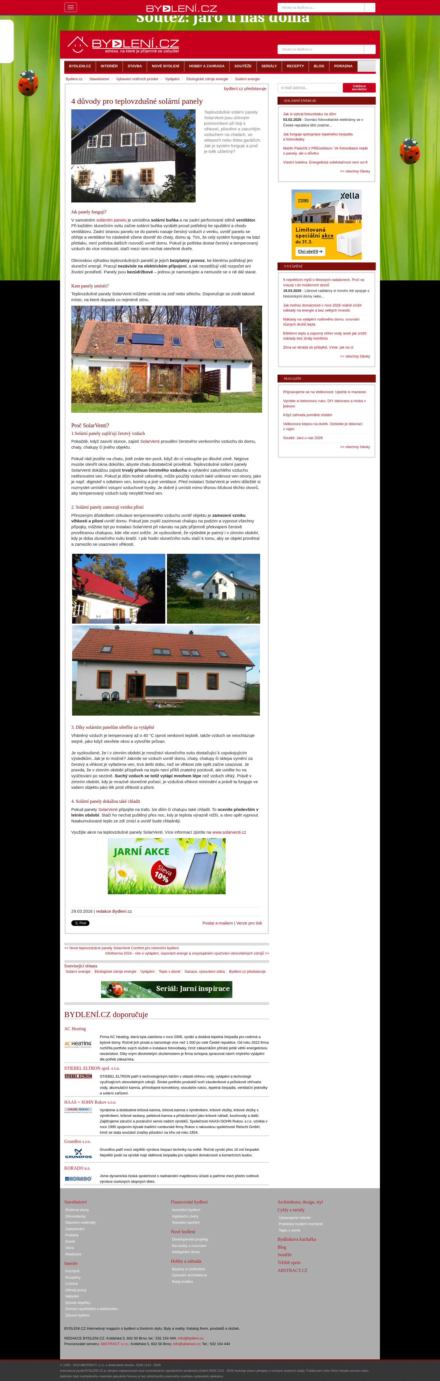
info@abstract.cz (186, 1344)
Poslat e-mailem (217, 923)
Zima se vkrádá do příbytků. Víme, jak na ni (318, 347)
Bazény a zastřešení (188, 1269)
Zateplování (74, 1229)
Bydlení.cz (74, 79)
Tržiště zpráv (289, 1262)
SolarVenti (150, 441)
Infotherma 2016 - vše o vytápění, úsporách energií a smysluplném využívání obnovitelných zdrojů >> (187, 953)
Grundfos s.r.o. (77, 1141)
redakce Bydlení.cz (114, 911)
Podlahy (72, 1235)
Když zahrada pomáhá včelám (307, 415)
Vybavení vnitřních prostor (137, 79)
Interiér (70, 1263)
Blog (282, 1247)
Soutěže (285, 1254)
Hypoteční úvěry (185, 1216)
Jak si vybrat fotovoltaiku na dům (309, 114)
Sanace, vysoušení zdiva (205, 971)
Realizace (73, 1254)
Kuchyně (72, 1271)
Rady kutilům (182, 1281)
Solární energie (78, 971)
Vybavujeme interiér (295, 1218)
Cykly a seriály (291, 1209)
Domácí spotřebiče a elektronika (91, 1309)
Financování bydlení (189, 1202)
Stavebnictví (99, 79)
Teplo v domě (169, 971)
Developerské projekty (190, 1239)
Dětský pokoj (75, 1290)
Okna (69, 1248)
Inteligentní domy (186, 1252)
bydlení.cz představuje (245, 88)
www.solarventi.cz (229, 832)
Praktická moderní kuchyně (301, 1224)
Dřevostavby (75, 1216)
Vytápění (147, 971)
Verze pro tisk (249, 923)
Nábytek (72, 1296)
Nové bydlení (183, 1231)
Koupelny (73, 1277)
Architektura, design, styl (300, 1202)
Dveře (70, 1241)
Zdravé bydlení (77, 1315)
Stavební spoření (186, 1222)
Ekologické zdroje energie (115, 971)
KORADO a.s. (77, 1168)
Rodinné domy (77, 1210)
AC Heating (75, 1028)
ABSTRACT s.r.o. (114, 1344)
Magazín (292, 378)
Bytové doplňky (77, 1303)
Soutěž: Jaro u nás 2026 (303, 438)
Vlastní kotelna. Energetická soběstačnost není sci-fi (325, 162)
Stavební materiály (80, 1222)
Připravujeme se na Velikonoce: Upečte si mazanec (324, 392)
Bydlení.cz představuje (247, 971)
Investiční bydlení (186, 1210)
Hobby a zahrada (186, 1261)
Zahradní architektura (189, 1275)
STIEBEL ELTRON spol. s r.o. (92, 1068)
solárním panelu (111, 220)
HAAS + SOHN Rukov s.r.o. (90, 1102)
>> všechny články (355, 171)
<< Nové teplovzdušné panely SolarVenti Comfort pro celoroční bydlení (121, 948)
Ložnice (71, 1283)
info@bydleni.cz (191, 1338)
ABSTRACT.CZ (293, 1270)
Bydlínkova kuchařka (297, 1239)
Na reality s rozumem (189, 1246)
